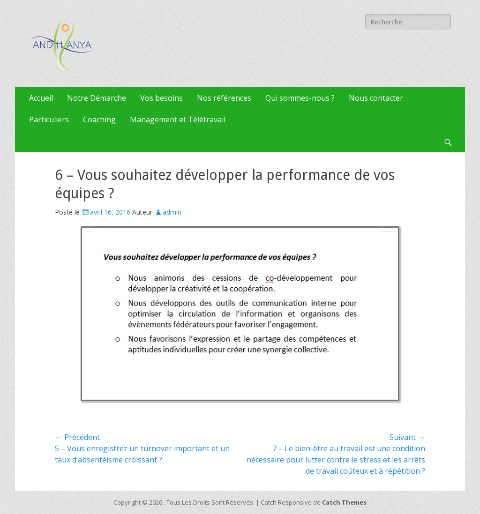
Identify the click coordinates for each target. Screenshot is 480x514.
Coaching (99, 119)
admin (172, 212)
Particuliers (49, 119)
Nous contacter (376, 98)
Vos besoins (161, 98)
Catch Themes (344, 502)
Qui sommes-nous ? (300, 98)
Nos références (224, 98)
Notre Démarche (96, 98)
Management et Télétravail (177, 119)
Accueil (41, 98)
